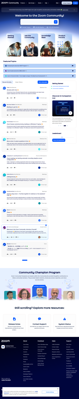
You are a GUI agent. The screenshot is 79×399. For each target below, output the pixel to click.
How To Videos (26, 371)
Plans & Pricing (55, 349)
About (25, 341)
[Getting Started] (13, 45)
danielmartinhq (10, 191)
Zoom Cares (26, 366)
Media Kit (25, 369)
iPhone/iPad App (41, 358)
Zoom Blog (25, 344)
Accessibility (69, 366)
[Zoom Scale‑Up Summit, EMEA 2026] (17, 71)
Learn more (65, 9)
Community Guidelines (58, 88)
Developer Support (70, 368)
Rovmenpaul (10, 121)
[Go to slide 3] (62, 125)
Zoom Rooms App (42, 347)
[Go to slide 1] (58, 125)
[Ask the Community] (30, 45)
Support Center (70, 349)
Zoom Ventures (27, 376)
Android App (40, 361)
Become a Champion (39, 286)
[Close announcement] (74, 10)
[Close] (57, 388)
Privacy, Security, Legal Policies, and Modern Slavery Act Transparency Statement (71, 374)
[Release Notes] (14, 323)
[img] (74, 10)
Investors (25, 359)
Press (24, 361)
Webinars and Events (57, 354)
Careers (25, 352)
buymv (8, 209)
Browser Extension (42, 353)
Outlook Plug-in (41, 356)
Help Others (19, 82)
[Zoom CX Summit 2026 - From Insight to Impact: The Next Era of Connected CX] (27, 76)
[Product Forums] (64, 45)
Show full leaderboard (58, 140)
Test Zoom (68, 344)
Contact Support (67, 3)
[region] (30, 392)
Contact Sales (55, 347)
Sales (53, 341)
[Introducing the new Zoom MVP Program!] (17, 66)
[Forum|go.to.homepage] (10, 3)
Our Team (25, 349)
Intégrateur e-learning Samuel (14, 155)
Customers (26, 347)
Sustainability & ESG (28, 364)
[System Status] (64, 323)
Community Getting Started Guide (61, 86)
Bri (7, 226)
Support (68, 341)
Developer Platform (27, 374)
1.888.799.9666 (6, 380)
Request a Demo (56, 352)
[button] (43, 82)
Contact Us (69, 363)
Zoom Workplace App (43, 344)
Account (68, 347)
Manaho (9, 243)
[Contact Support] (39, 323)
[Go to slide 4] (64, 125)
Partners (25, 357)
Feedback (68, 361)
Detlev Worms (10, 174)
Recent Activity (6, 82)
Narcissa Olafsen (11, 104)
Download (41, 341)
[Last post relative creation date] (43, 98)
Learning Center (70, 352)
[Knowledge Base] (47, 45)
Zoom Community (70, 354)
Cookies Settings (50, 392)
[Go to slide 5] (67, 125)
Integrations (26, 354)
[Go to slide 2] (60, 125)
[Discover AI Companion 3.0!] (62, 110)
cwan (8, 87)
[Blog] (2, 389)
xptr (8, 138)
